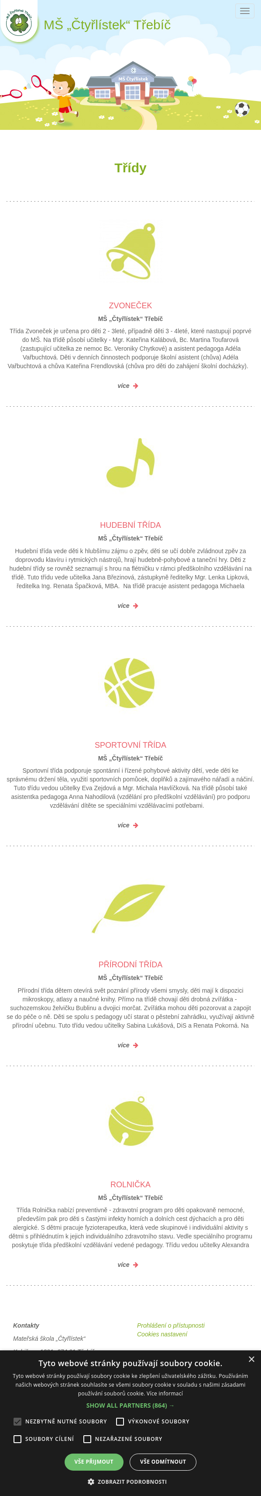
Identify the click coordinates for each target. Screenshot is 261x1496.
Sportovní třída (130, 745)
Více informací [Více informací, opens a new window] (165, 1393)
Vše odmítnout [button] (163, 1461)
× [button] (251, 1360)
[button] (130, 1405)
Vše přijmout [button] (94, 1461)
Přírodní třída (131, 964)
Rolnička (130, 1184)
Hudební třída (130, 525)
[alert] (130, 1423)
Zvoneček (130, 305)
